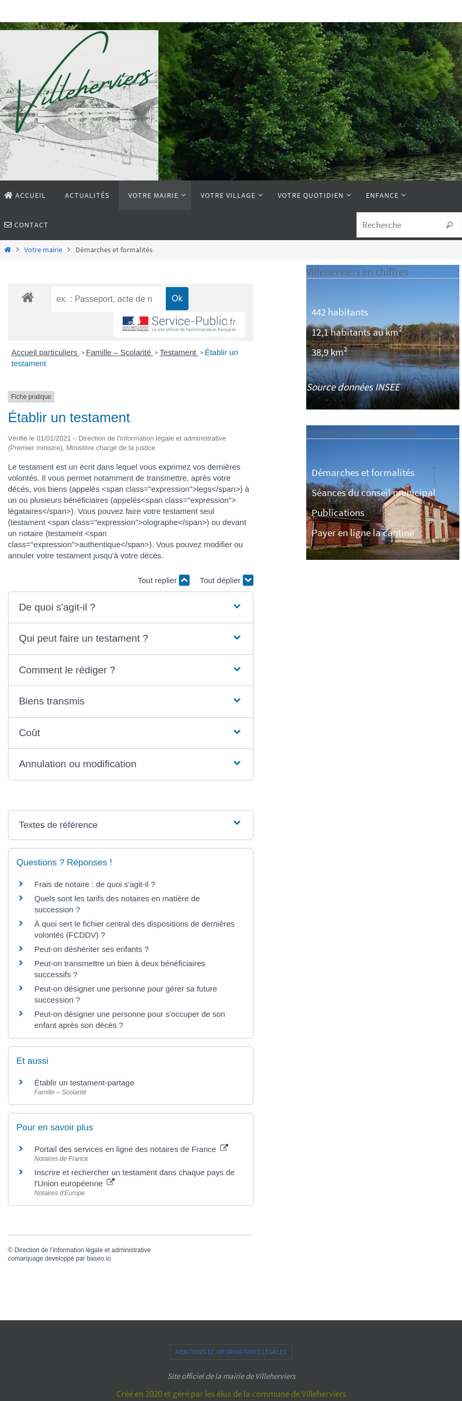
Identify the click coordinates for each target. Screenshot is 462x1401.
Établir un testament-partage (84, 1082)
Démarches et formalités (363, 472)
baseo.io (98, 1258)
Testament (178, 352)
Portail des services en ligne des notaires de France (131, 1149)
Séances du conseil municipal (374, 492)
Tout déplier (226, 580)
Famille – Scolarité (120, 352)
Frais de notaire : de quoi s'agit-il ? (94, 884)
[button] (131, 607)
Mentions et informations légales (231, 1352)
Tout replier (164, 580)
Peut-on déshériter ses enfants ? (91, 949)
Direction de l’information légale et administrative (82, 1250)
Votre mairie (43, 249)
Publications (338, 512)
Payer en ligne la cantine (363, 532)
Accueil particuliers (46, 352)
